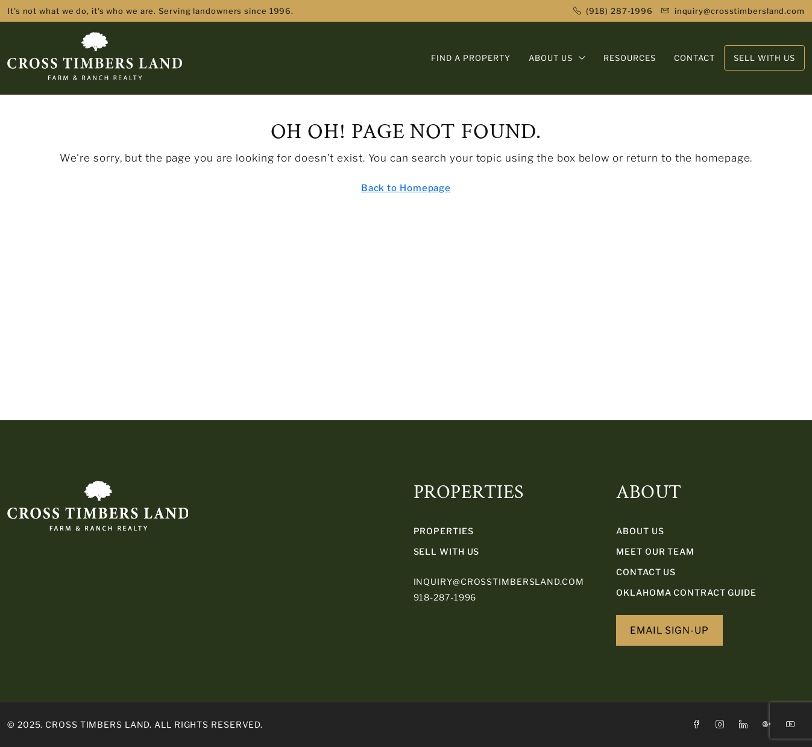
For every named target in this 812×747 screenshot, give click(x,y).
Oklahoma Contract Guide (686, 592)
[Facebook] (699, 724)
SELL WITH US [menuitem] (764, 58)
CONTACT (694, 58)
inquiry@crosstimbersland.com (499, 581)
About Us (640, 531)
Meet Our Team (655, 551)
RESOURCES (629, 58)
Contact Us (646, 572)
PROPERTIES (444, 531)
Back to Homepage (406, 188)
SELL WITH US (447, 551)
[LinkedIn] (746, 724)
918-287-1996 (445, 597)
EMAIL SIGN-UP (669, 630)
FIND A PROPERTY (471, 58)
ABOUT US (551, 58)
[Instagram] (722, 724)
